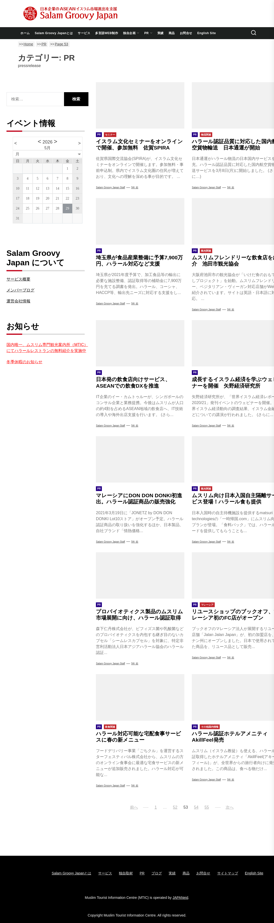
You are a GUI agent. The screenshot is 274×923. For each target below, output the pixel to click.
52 (175, 807)
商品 (172, 33)
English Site (206, 33)
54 (196, 807)
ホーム (25, 33)
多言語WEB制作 (106, 33)
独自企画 (131, 33)
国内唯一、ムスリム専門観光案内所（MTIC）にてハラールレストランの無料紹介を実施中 (47, 348)
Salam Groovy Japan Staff (110, 187)
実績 (160, 33)
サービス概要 (18, 279)
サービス (84, 33)
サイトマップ (227, 873)
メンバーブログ (20, 290)
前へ (134, 807)
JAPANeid (180, 898)
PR (148, 33)
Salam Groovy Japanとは (54, 33)
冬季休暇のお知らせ (24, 362)
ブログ (156, 873)
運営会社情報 (18, 301)
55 (207, 807)
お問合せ (186, 33)
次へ (230, 807)
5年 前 (134, 187)
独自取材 (126, 873)
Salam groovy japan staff (110, 663)
